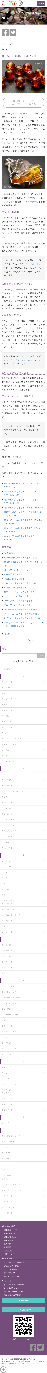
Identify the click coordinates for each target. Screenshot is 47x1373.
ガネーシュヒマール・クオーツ (14, 791)
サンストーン (7, 866)
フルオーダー (29, 202)
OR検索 (29, 661)
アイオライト (7, 682)
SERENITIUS (17, 1359)
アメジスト (6, 716)
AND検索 (18, 661)
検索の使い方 (7, 669)
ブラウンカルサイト (10, 992)
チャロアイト (7, 968)
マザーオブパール (9, 1067)
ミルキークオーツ (9, 1084)
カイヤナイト (7, 786)
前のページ (9, 634)
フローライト (7, 1026)
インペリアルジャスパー (12, 739)
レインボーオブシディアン (8, 1177)
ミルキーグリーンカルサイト (9, 1091)
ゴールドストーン (9, 848)
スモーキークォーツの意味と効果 (19, 592)
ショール (5, 889)
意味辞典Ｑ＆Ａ (10, 1237)
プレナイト (6, 1020)
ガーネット (6, 774)
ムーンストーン (8, 1099)
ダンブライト (7, 962)
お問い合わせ (9, 1254)
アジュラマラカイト (10, 699)
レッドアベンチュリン (11, 1184)
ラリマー (5, 1159)
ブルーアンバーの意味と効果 (17, 605)
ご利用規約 (8, 1251)
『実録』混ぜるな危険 (14, 579)
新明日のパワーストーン (14, 1292)
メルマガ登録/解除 (23, 1310)
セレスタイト (7, 921)
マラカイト (6, 1073)
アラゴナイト (7, 727)
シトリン (5, 872)
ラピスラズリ (7, 1147)
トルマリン (6, 973)
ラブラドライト (8, 1153)
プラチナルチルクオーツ (12, 998)
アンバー (5, 733)
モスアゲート (7, 1104)
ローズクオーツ (8, 1201)
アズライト (6, 705)
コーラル (5, 842)
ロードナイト (7, 1213)
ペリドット (6, 1037)
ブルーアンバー (8, 1009)
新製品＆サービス (11, 1266)
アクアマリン (7, 688)
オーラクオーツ (8, 761)
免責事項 (7, 1247)
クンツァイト (7, 836)
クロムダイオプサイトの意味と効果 (20, 583)
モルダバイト (7, 1110)
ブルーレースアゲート (23, 289)
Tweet (30, 640)
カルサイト (6, 797)
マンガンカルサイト (10, 1078)
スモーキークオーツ (29, 264)
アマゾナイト (7, 710)
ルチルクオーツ (8, 1164)
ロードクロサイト (9, 1207)
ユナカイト (6, 1123)
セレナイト (6, 926)
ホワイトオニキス (9, 1049)
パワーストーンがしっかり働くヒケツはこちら (23, 102)
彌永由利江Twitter (12, 1288)
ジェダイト (6, 878)
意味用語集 (8, 1240)
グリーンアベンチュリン (12, 825)
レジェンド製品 (10, 1269)
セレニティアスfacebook (14, 1285)
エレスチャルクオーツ (11, 744)
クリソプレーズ (8, 819)
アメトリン (6, 722)
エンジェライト (8, 750)
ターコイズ (6, 945)
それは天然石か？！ (13, 574)
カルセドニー (7, 802)
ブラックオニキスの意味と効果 (18, 601)
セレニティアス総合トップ (15, 1263)
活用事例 (7, 1244)
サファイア (6, 861)
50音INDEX (9, 553)
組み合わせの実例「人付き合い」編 (20, 557)
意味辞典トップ (10, 1230)
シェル (4, 883)
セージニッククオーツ (11, 915)
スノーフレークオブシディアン (8, 902)
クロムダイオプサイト (11, 831)
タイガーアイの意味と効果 (16, 596)
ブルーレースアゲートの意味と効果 (20, 609)
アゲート (5, 693)
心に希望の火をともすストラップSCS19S (23, 507)
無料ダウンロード (11, 1273)
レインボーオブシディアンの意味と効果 (22, 618)
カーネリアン (7, 780)
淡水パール (6, 956)
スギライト (6, 895)
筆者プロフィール (11, 1276)
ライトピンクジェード (11, 1136)
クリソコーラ (7, 814)
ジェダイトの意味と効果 (15, 587)
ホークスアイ (7, 1043)
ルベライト (6, 1170)
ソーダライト (7, 932)
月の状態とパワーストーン (16, 570)
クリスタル (6, 808)
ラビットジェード (9, 1142)
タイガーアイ (7, 951)
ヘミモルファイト (9, 1031)
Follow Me (23, 1300)
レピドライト (7, 1196)
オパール (5, 756)
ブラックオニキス (23, 360)
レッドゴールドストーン (12, 1190)
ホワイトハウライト (10, 1054)
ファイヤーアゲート (10, 986)
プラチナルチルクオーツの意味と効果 (21, 614)
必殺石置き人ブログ (12, 1295)
